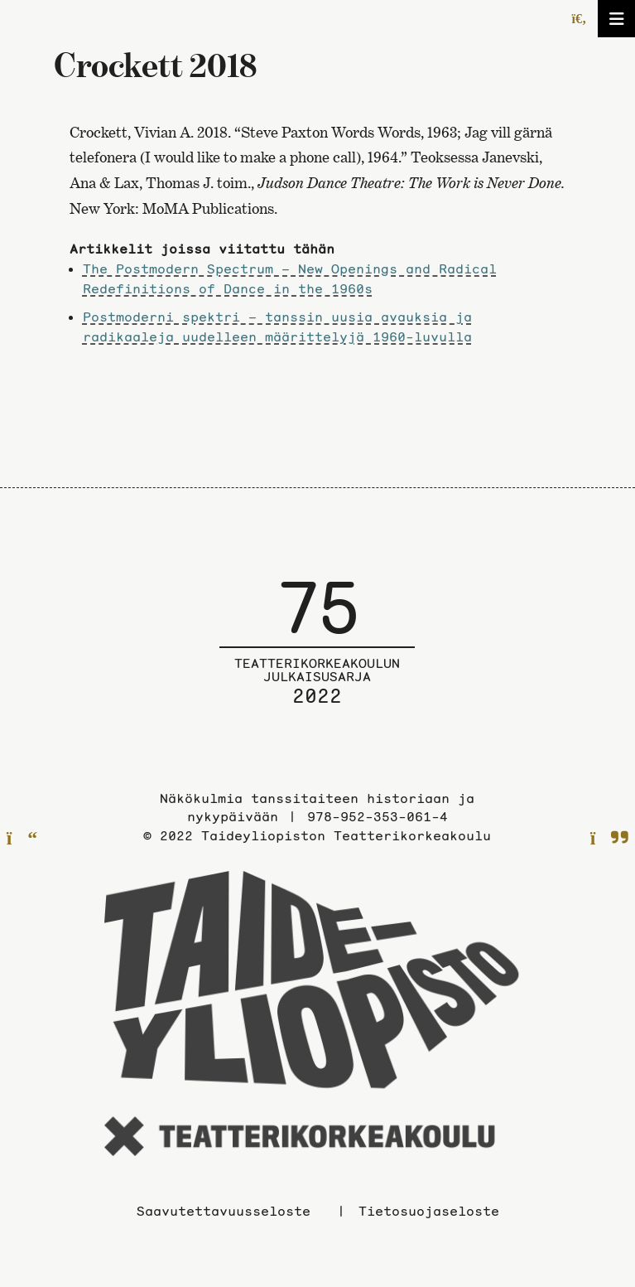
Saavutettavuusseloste (223, 1210)
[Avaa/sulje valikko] (616, 18)
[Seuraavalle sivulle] (609, 839)
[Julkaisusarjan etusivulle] (317, 653)
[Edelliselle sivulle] (22, 839)
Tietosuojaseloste (428, 1210)
